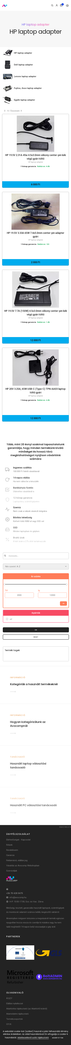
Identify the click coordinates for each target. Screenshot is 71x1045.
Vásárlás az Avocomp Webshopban (22, 865)
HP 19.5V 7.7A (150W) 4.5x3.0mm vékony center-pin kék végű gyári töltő (35, 314)
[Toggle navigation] (67, 6)
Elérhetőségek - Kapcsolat (18, 839)
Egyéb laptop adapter (24, 100)
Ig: (39, 590)
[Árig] (52, 595)
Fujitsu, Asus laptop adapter (28, 88)
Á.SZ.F (9, 998)
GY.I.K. (9, 1024)
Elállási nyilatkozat (14, 1003)
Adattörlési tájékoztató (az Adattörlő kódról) (26, 1008)
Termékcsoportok (14, 1019)
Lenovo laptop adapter (25, 76)
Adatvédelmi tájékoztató (17, 1014)
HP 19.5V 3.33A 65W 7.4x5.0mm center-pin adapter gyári (35, 236)
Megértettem (57, 1038)
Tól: (6, 590)
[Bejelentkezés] (56, 5)
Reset (36, 637)
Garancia (10, 855)
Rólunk (9, 845)
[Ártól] (19, 595)
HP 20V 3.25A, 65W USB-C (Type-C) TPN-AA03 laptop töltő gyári (35, 392)
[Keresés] (52, 5)
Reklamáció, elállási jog (16, 860)
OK (36, 630)
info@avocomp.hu (18, 897)
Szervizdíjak (11, 870)
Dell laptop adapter (23, 64)
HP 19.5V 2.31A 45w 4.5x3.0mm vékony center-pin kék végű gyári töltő (35, 159)
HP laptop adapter (23, 53)
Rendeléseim (12, 850)
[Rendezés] (36, 566)
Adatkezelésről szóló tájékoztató (33, 1037)
